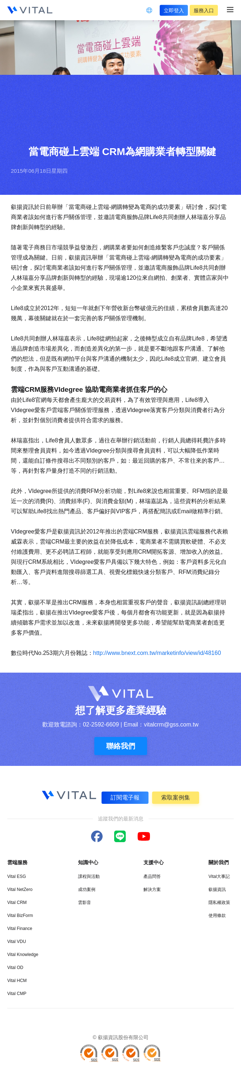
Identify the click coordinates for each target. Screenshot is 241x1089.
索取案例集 (175, 797)
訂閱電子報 (125, 797)
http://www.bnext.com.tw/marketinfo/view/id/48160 (157, 653)
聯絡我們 (120, 746)
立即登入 (174, 10)
